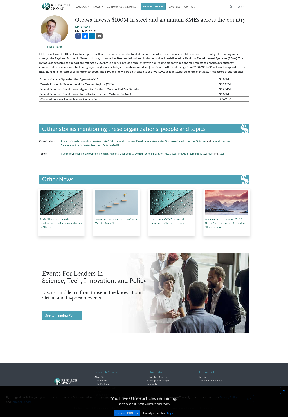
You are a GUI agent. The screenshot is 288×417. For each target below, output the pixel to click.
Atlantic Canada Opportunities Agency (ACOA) (87, 141)
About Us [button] (81, 6)
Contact (189, 6)
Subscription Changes (158, 380)
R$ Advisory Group (106, 387)
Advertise (174, 6)
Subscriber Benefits (157, 377)
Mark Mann (54, 46)
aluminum (66, 153)
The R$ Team (102, 384)
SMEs (209, 153)
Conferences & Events (210, 380)
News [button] (97, 6)
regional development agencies (90, 153)
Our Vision (101, 380)
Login (241, 6)
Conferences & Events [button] (121, 6)
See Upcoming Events (62, 315)
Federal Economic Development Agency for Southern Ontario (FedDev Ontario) (160, 141)
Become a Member (153, 6)
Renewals (152, 384)
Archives (203, 377)
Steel (221, 153)
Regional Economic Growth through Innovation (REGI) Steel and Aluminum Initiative (157, 153)
